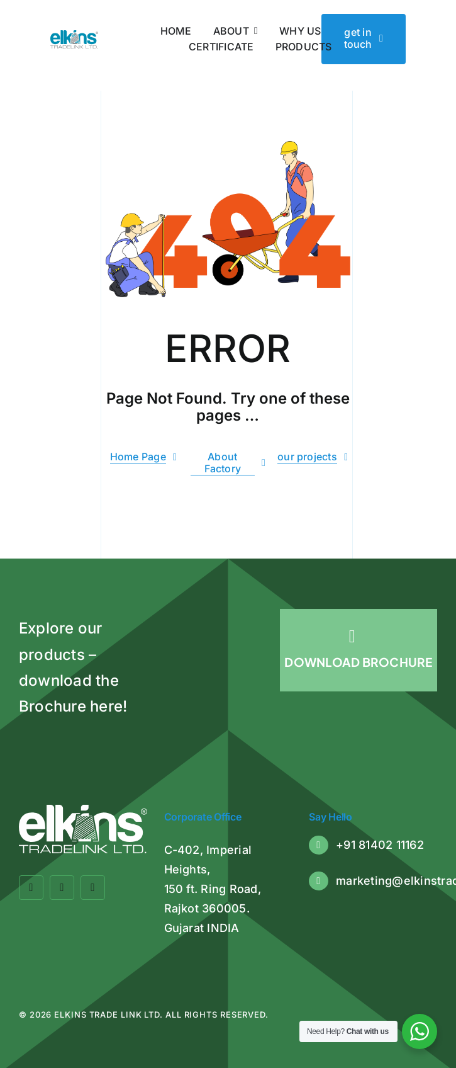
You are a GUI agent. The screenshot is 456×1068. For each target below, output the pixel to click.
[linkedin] (93, 887)
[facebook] (31, 887)
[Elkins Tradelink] (74, 35)
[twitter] (62, 887)
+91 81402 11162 (380, 844)
